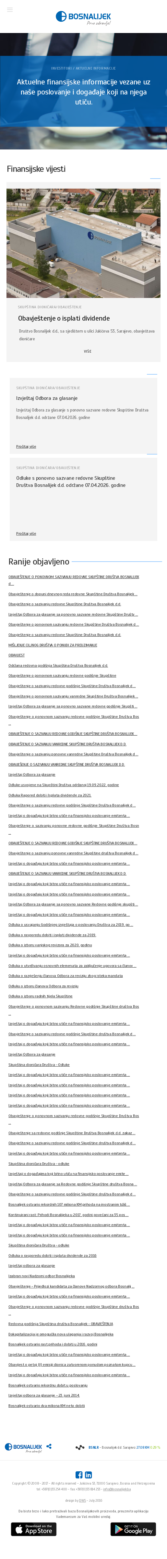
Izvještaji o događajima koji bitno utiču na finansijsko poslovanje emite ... (68, 1173)
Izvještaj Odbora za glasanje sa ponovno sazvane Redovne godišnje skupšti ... (73, 904)
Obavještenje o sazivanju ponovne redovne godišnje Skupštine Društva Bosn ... (73, 829)
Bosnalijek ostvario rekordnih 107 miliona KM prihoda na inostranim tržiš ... (69, 1204)
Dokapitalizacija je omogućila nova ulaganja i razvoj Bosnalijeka (60, 1334)
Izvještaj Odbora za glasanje (47, 398)
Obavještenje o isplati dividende (64, 318)
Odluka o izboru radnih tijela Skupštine (40, 996)
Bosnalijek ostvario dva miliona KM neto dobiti (46, 1405)
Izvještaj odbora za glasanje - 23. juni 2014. (44, 1395)
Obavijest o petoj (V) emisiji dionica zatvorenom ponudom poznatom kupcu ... (72, 1364)
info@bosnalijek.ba (117, 1489)
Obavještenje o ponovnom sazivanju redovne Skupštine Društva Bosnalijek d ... (73, 624)
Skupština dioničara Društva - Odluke (39, 1064)
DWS (82, 1500)
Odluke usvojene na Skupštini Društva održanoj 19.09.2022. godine (63, 785)
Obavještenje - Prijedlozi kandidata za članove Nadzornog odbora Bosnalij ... (71, 1286)
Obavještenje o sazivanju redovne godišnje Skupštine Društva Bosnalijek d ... (72, 686)
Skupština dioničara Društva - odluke (38, 1163)
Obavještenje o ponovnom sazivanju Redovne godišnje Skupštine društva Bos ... (73, 1010)
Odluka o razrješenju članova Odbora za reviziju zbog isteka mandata (65, 975)
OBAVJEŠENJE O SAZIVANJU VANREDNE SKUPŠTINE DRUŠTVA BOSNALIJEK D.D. (66, 764)
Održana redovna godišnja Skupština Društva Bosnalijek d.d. (58, 665)
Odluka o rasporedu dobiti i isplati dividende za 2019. (52, 935)
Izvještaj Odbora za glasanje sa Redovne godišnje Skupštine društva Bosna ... (72, 1184)
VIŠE (87, 351)
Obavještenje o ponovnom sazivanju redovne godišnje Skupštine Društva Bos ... (73, 720)
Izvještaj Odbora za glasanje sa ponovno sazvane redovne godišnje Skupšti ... (72, 706)
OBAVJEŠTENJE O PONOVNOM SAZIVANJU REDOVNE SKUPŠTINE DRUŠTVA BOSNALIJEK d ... (73, 580)
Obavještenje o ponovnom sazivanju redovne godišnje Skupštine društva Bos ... (73, 1310)
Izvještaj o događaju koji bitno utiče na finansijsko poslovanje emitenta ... (69, 815)
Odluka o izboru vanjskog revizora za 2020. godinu (50, 945)
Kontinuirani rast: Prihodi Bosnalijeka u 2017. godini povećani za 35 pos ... (68, 1215)
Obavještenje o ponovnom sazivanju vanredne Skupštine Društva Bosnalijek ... (73, 696)
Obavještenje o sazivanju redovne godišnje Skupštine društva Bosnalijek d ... (72, 1034)
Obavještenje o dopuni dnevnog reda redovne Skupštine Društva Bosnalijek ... (72, 594)
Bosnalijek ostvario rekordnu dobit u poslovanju (48, 1385)
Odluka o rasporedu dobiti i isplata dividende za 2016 (52, 1255)
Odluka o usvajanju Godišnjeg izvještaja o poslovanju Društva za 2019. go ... (70, 924)
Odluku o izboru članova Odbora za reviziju (43, 986)
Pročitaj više (26, 446)
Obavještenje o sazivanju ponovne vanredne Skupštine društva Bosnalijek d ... (73, 853)
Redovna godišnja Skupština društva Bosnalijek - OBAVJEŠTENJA (60, 1324)
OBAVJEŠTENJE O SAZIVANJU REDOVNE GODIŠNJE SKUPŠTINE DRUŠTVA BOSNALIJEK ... (72, 733)
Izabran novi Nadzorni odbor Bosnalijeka (41, 1276)
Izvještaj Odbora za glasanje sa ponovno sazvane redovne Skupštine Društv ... (73, 614)
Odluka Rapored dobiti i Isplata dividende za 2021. (49, 795)
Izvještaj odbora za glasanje (31, 1265)
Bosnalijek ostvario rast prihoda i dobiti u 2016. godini (52, 1344)
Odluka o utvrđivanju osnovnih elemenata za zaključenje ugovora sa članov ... (72, 965)
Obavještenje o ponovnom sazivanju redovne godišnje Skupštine (62, 675)
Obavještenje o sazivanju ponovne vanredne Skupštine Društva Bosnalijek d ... (73, 754)
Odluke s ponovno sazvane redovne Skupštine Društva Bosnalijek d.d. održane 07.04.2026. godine (70, 482)
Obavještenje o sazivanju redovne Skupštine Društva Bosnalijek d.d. (64, 604)
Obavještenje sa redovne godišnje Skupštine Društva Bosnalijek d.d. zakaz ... (72, 1133)
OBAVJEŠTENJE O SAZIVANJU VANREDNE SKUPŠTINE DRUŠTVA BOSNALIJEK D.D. (67, 744)
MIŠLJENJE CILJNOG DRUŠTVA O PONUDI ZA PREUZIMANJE (52, 645)
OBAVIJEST (16, 655)
